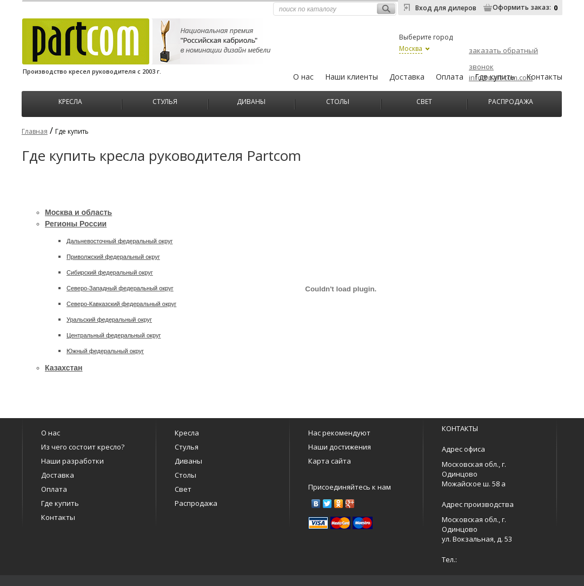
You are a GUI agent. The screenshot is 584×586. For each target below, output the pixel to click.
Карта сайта (329, 461)
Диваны (251, 100)
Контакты (544, 76)
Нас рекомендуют (339, 433)
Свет (424, 100)
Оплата (449, 76)
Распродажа (510, 100)
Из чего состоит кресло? (82, 447)
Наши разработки (72, 461)
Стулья (164, 100)
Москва (410, 48)
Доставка (406, 76)
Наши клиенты (351, 76)
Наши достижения (339, 447)
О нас (303, 76)
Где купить (495, 76)
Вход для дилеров (445, 7)
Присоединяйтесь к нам (349, 487)
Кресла (70, 100)
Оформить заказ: (522, 7)
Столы (337, 100)
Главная (35, 131)
